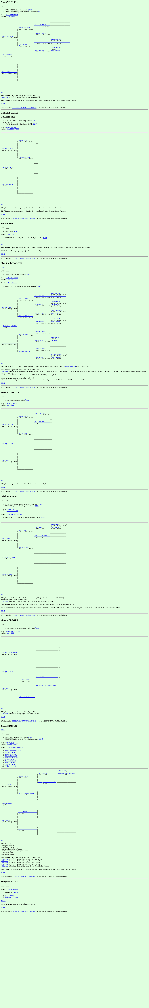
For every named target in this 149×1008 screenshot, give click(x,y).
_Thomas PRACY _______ (58, 578)
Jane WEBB (10, 700)
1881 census (4, 960)
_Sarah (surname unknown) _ (60, 46)
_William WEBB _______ (27, 755)
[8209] (37, 695)
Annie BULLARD (12, 306)
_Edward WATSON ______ (42, 387)
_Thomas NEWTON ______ (25, 458)
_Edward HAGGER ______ (58, 320)
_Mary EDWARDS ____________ (60, 56)
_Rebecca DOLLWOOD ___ (42, 592)
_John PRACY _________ (42, 582)
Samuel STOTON (10, 839)
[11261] (15, 986)
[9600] (15, 258)
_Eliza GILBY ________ (42, 334)
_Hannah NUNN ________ (42, 376)
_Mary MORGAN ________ (58, 582)
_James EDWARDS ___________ (60, 53)
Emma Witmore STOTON (13, 831)
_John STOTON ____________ (47, 854)
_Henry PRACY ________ (25, 585)
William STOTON (11, 833)
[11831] (45, 264)
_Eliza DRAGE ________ (9, 82)
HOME (3, 117)
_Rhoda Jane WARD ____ (9, 638)
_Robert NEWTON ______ (42, 454)
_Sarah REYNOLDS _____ (58, 323)
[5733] (27, 301)
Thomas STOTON (11, 845)
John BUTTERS (13, 983)
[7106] (40, 558)
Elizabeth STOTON (11, 836)
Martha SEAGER (8, 745)
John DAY (11, 261)
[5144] (34, 134)
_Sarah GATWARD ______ (58, 397)
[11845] (43, 571)
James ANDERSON (12, 15)
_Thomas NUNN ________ (58, 373)
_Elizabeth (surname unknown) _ (47, 762)
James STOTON (11, 823)
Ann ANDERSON (8, 61)
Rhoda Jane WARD (12, 564)
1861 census (4, 110)
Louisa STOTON (10, 834)
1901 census (4, 411)
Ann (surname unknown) (15, 828)
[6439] (30, 10)
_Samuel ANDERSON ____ (42, 26)
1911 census (4, 668)
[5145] (35, 137)
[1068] (41, 819)
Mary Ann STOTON (11, 838)
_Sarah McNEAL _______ (27, 776)
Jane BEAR (10, 445)
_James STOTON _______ (42, 46)
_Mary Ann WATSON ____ (25, 390)
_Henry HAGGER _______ (42, 323)
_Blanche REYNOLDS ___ (25, 175)
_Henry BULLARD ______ (25, 370)
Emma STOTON (10, 841)
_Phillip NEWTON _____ (9, 468)
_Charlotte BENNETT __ (25, 606)
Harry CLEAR (12, 310)
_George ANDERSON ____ (25, 29)
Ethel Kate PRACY (9, 618)
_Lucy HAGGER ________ (42, 397)
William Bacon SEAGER (14, 698)
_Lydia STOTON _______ (25, 49)
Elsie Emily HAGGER (10, 359)
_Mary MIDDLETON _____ (42, 464)
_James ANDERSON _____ (9, 39)
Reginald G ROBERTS (15, 568)
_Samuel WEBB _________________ (47, 752)
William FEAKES (11, 140)
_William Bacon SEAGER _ (10, 723)
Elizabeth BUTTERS (11, 991)
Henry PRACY (10, 563)
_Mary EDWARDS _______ (42, 56)
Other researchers (70, 407)
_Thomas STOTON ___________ (60, 43)
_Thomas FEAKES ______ (25, 155)
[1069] (3, 810)
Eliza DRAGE (11, 16)
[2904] (27, 440)
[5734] (3, 294)
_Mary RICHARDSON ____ (9, 208)
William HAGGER (12, 304)
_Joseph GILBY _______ (58, 330)
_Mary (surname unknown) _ (47, 865)
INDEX (3, 105)
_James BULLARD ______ (42, 366)
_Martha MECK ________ (25, 478)
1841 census (4, 953)
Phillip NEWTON (11, 443)
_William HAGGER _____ (9, 337)
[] (3, 109)
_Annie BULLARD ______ (9, 380)
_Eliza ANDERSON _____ (25, 347)
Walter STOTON (10, 846)
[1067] (30, 818)
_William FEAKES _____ (9, 165)
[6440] (40, 11)
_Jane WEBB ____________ (10, 765)
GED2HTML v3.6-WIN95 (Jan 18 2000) (24, 121)
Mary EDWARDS (12, 824)
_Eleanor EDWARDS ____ (42, 36)
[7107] (37, 559)
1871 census (4, 794)
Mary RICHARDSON (13, 142)
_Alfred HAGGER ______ (25, 327)
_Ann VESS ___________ (58, 376)
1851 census (4, 955)
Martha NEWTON (8, 490)
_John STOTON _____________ (66, 851)
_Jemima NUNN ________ (58, 334)
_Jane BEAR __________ (9, 511)
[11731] (38, 313)
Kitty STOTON (10, 843)
